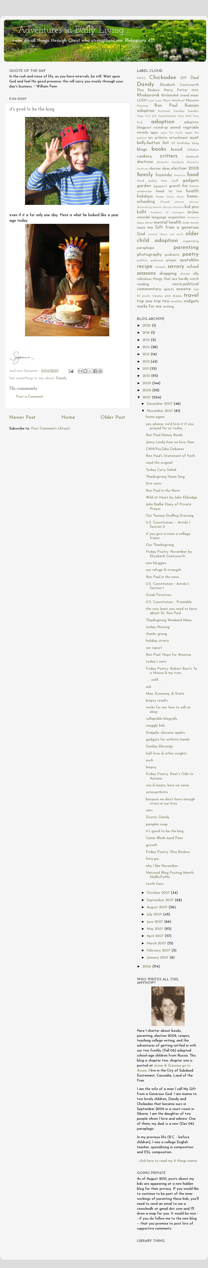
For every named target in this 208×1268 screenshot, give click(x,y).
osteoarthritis (157, 792)
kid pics (192, 207)
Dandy (61, 378)
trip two (161, 301)
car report (154, 648)
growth (174, 186)
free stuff (169, 180)
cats (149, 810)
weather (176, 301)
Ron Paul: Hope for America (168, 655)
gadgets (190, 181)
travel (191, 295)
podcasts (172, 254)
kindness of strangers (168, 212)
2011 (146, 369)
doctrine (145, 162)
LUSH (141, 100)
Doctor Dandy (157, 817)
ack (148, 687)
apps (154, 132)
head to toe (169, 191)
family (145, 174)
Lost (151, 100)
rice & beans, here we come (167, 785)
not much (177, 234)
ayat (194, 138)
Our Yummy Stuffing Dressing (170, 515)
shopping (168, 274)
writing (168, 306)
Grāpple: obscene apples (165, 732)
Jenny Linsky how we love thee (170, 442)
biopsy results (157, 700)
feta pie (152, 859)
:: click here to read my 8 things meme (167, 1161)
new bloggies (156, 563)
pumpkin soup (157, 824)
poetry (190, 254)
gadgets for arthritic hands (168, 739)
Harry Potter (176, 90)
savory (176, 266)
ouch (149, 760)
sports (169, 289)
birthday (183, 143)
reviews (160, 267)
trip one (144, 301)
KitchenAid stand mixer (180, 95)
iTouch (165, 202)
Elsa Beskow (148, 90)
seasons (146, 273)
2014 (146, 347)
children (193, 149)
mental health (167, 222)
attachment (178, 138)
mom (186, 222)
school (193, 267)
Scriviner (164, 111)
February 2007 (159, 950)
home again (155, 417)
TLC (148, 116)
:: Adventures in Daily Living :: (71, 30)
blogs (142, 149)
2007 (147, 397)
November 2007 (160, 411)
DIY (183, 78)
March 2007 (157, 943)
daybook (192, 156)
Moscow (192, 100)
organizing (191, 241)
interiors (178, 207)
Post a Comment (29, 396)
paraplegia (145, 248)
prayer (171, 260)
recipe (144, 266)
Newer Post (22, 417)
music (141, 227)
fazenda (163, 175)
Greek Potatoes (158, 595)
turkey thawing (158, 627)
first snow (153, 483)
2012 (146, 361)
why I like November (162, 866)
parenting (186, 247)
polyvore (157, 260)
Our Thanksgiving (160, 545)
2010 (146, 376)
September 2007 (161, 900)
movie (194, 222)
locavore (193, 217)
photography (149, 255)
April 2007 (156, 936)
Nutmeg (142, 106)
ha (184, 186)
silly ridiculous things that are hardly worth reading (168, 279)
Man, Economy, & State (165, 693)
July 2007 (155, 914)
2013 (146, 354)
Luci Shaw (163, 100)
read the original (159, 463)
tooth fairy (155, 884)
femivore (180, 175)
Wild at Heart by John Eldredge (171, 497)
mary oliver (145, 222)
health (192, 191)
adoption (163, 122)
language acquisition (168, 217)
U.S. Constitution (164, 116)
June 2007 (155, 922)
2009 (147, 383)
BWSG (141, 78)
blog (195, 143)
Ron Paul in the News (163, 490)
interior (179, 202)
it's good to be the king (165, 831)
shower (185, 273)
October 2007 (159, 893)
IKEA (195, 90)
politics (142, 260)
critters (168, 156)
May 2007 (155, 929)
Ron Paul (165, 105)
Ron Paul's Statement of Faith (170, 456)
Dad (194, 78)
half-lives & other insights (166, 753)
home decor (175, 196)
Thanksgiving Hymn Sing (165, 476)
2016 (146, 332)
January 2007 (158, 957)
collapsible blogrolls (161, 719)
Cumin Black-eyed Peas (164, 838)
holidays (145, 196)
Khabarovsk (148, 95)
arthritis (161, 138)
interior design (162, 207)
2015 (146, 340)
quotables (189, 260)
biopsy (151, 767)
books (158, 149)
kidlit (142, 212)
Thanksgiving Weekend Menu (169, 620)
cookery (144, 156)
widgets (191, 301)
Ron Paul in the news (162, 577)
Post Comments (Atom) (50, 428)
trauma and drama (167, 296)
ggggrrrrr (160, 186)
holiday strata (157, 641)
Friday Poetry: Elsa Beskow (168, 852)
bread (176, 149)
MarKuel (178, 100)
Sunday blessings (159, 746)
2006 (147, 966)
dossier (155, 168)
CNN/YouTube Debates (165, 449)
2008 (147, 390)
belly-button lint (153, 143)
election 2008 (185, 168)
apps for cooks (172, 132)
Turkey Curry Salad (161, 470)
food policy (147, 180)
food (193, 174)
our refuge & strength (163, 570)
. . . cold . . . (155, 680)
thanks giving (156, 634)
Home (68, 417)
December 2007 (160, 404)
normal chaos (158, 234)
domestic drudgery (170, 162)
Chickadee (162, 77)
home (160, 196)
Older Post (113, 417)
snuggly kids (155, 725)
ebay (166, 168)
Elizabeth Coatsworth (179, 85)
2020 (147, 325)
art (150, 138)
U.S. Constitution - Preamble (169, 602)
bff (173, 143)
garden (144, 186)
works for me (149, 306)
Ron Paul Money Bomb (164, 435)
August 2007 (158, 907)
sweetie (183, 289)
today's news (156, 661)
